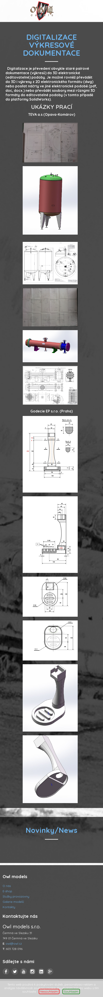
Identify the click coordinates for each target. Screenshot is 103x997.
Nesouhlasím (49, 991)
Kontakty (9, 907)
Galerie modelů (13, 901)
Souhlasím (71, 991)
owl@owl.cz (14, 943)
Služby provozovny (16, 896)
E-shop (7, 891)
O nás (7, 886)
